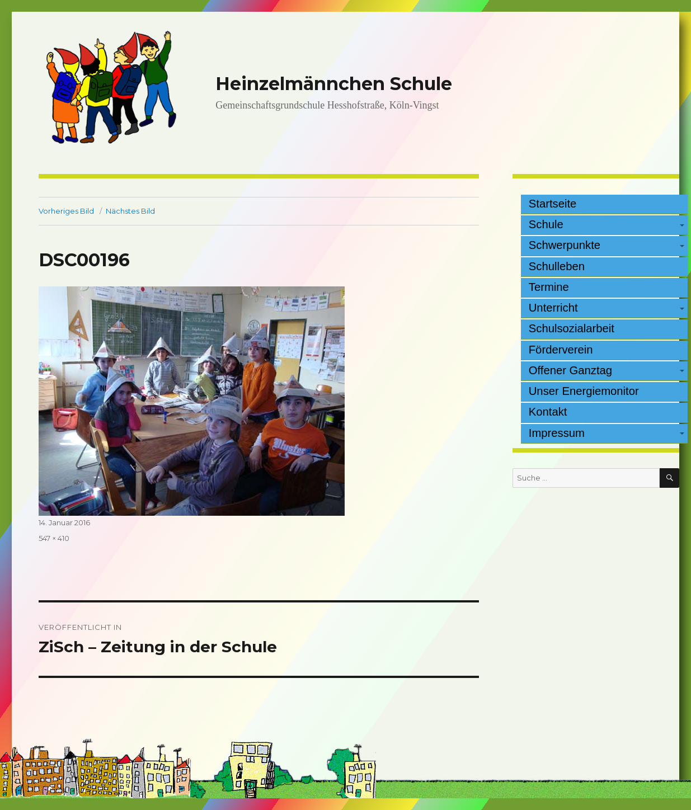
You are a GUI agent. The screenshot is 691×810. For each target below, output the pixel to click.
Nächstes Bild (130, 210)
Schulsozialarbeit (571, 328)
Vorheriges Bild (66, 210)
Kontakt (548, 412)
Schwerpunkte (564, 245)
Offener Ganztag (570, 370)
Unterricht (553, 308)
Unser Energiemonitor (584, 391)
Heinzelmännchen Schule (333, 84)
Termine (549, 287)
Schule (546, 224)
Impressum (557, 433)
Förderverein (561, 349)
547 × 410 (54, 538)
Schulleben (557, 266)
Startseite (553, 203)
